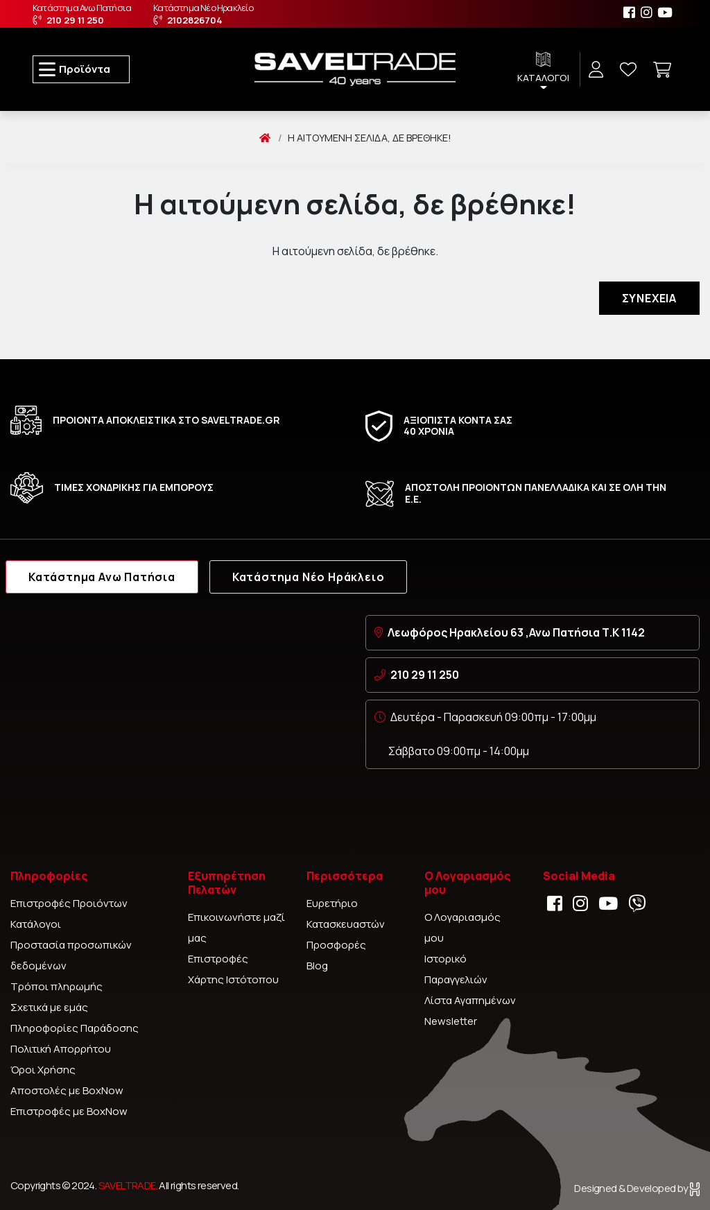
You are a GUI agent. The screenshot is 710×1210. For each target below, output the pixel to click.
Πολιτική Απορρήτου (60, 1049)
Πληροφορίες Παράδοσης (74, 1028)
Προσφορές (336, 944)
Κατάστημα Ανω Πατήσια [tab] (101, 577)
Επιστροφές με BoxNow (69, 1111)
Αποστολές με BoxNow (66, 1090)
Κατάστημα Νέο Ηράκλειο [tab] (308, 577)
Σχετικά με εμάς (49, 1007)
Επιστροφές (218, 958)
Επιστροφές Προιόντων (69, 903)
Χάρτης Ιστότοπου (233, 979)
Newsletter (450, 1021)
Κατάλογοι (35, 924)
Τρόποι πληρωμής (56, 986)
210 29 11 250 (424, 674)
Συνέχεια (649, 298)
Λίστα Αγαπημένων (470, 1000)
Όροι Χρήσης (43, 1069)
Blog (317, 965)
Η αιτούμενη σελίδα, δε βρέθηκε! (369, 137)
